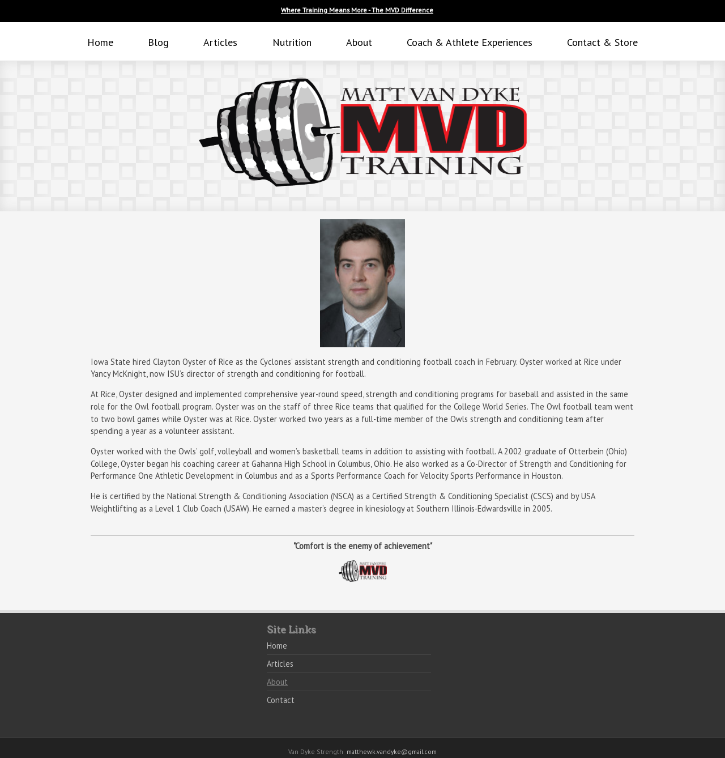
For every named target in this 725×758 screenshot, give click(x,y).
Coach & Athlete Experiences (469, 42)
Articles (220, 42)
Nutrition (292, 42)
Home (100, 42)
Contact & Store (602, 42)
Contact (281, 700)
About (359, 42)
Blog (158, 42)
